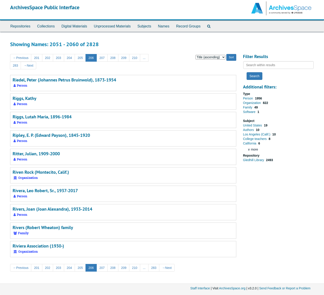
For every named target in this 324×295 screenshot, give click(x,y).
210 (134, 58)
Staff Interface (200, 288)
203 (58, 58)
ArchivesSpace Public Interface (44, 7)
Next (28, 65)
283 (15, 65)
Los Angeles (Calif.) (257, 134)
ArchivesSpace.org (232, 288)
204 (69, 58)
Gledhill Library (254, 160)
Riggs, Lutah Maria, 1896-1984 (42, 117)
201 (36, 58)
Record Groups (188, 26)
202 (47, 58)
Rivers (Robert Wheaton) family (43, 227)
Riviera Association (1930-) (38, 246)
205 (80, 58)
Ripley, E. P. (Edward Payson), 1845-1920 (51, 135)
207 (102, 58)
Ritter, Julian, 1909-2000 (36, 154)
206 (91, 58)
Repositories (20, 26)
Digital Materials (74, 26)
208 (112, 58)
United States (253, 125)
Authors (249, 130)
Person (248, 98)
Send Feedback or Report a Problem (284, 288)
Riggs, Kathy (24, 98)
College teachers (255, 139)
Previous (20, 58)
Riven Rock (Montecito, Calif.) (41, 172)
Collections (46, 26)
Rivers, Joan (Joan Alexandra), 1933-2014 (52, 209)
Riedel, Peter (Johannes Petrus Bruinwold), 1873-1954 (64, 80)
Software (249, 112)
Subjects (144, 26)
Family (248, 107)
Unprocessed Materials (112, 26)
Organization (252, 103)
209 (123, 58)
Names (163, 26)
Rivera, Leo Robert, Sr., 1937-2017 (45, 191)
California (250, 143)
